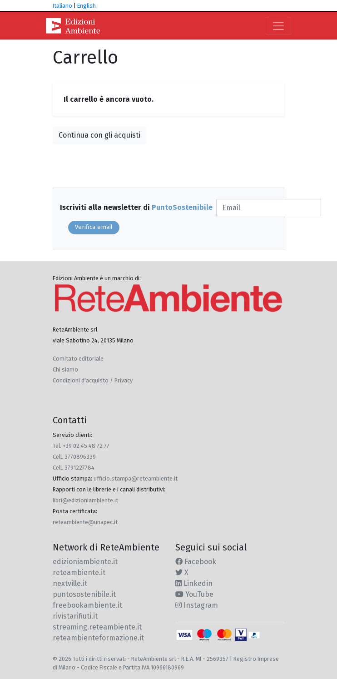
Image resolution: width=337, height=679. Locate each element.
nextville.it (70, 583)
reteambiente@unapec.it (85, 522)
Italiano (62, 5)
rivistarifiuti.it (75, 616)
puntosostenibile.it (84, 594)
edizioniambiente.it (85, 561)
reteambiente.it (79, 572)
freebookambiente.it (87, 605)
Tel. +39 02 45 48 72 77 (81, 445)
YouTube (194, 594)
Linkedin (194, 583)
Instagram (196, 605)
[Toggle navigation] (278, 26)
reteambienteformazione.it (98, 638)
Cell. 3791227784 (73, 467)
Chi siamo (65, 369)
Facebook (195, 561)
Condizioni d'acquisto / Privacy (93, 380)
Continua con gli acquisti (99, 135)
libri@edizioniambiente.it (85, 500)
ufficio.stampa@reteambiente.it (136, 478)
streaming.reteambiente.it (97, 627)
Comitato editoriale (78, 358)
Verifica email (94, 227)
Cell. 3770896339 (74, 456)
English (86, 5)
